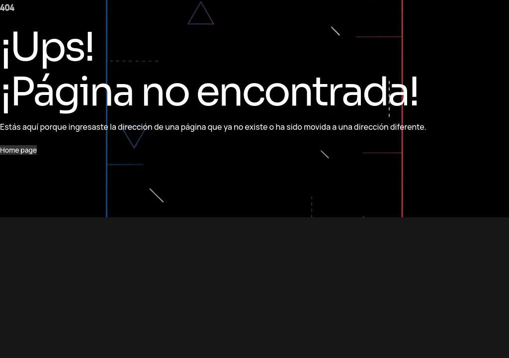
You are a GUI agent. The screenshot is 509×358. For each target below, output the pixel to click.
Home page (18, 150)
